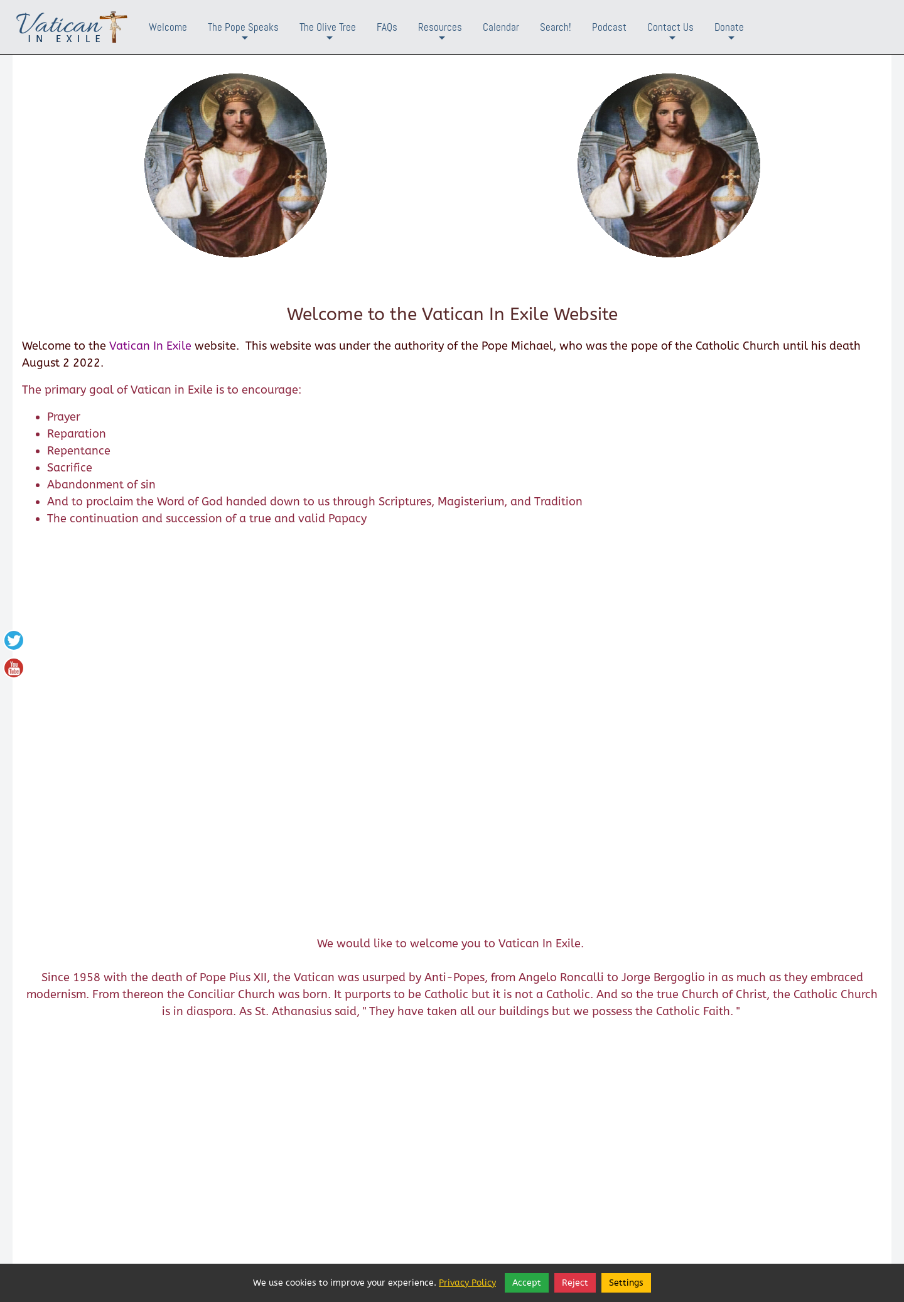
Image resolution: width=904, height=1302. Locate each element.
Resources (440, 36)
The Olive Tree (327, 36)
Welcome (168, 27)
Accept (526, 1283)
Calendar (501, 27)
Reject (575, 1283)
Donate (729, 36)
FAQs (387, 27)
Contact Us (670, 36)
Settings (626, 1283)
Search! (555, 27)
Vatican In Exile (150, 346)
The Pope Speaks (243, 36)
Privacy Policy (467, 1283)
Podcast (609, 27)
